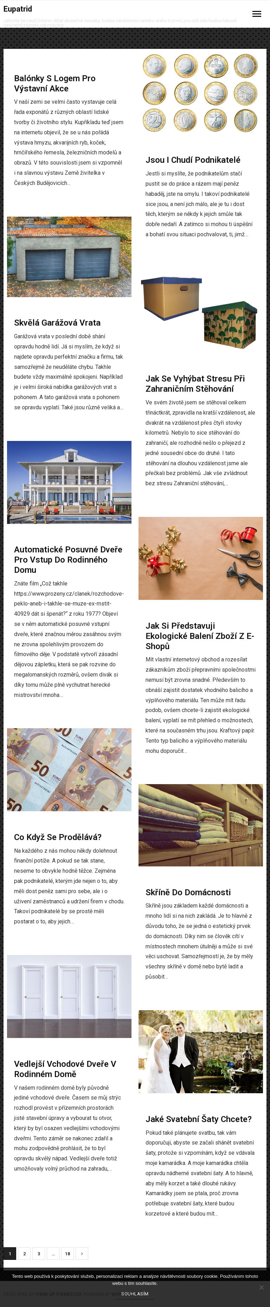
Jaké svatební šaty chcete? (199, 1119)
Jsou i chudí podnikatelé (193, 160)
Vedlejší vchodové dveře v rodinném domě (65, 1069)
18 (67, 1253)
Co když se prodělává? (58, 837)
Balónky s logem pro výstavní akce (55, 83)
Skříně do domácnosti (188, 892)
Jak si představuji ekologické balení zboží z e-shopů (200, 636)
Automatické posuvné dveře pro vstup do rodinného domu (68, 560)
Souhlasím (135, 1293)
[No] (261, 1287)
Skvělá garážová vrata (57, 323)
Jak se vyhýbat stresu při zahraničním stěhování (195, 384)
